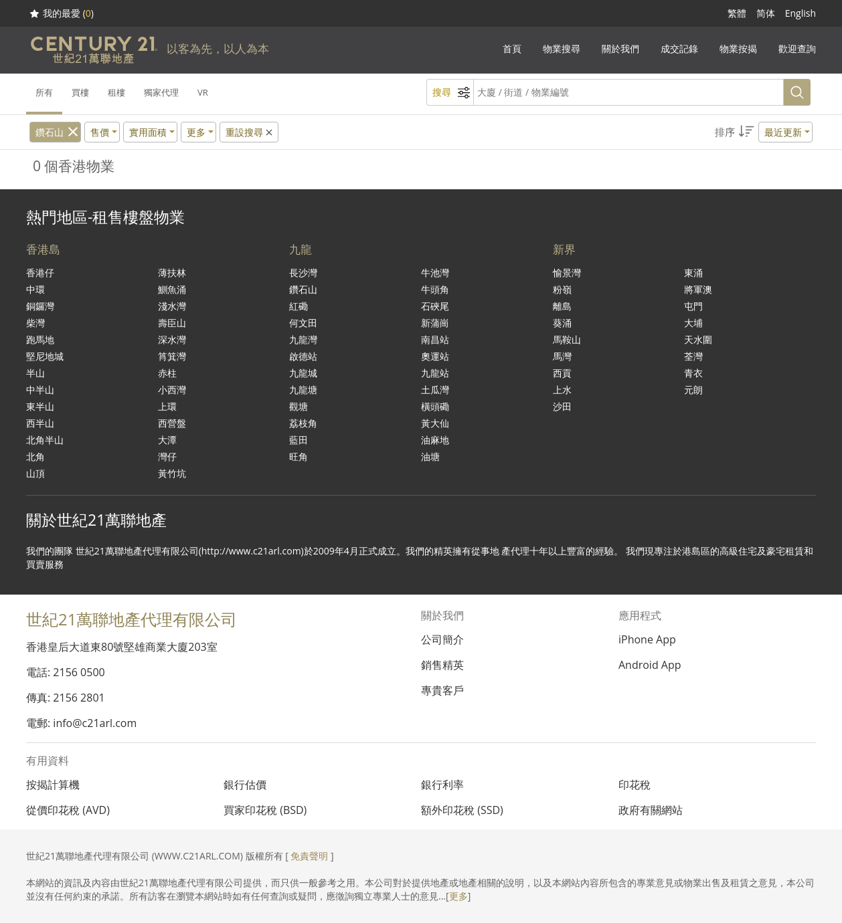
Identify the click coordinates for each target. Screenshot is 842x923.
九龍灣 (303, 339)
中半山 (40, 389)
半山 (35, 373)
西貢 (562, 373)
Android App (649, 664)
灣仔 (167, 456)
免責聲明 (309, 855)
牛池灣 (435, 272)
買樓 (80, 92)
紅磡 (298, 306)
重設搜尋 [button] (250, 132)
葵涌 (562, 322)
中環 (35, 289)
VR (202, 92)
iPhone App (647, 639)
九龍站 (435, 373)
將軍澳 (698, 289)
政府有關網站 (650, 810)
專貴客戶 (442, 690)
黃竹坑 (172, 473)
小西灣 (172, 389)
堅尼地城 (45, 356)
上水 (562, 389)
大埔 (693, 322)
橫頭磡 (435, 406)
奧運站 (435, 356)
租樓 (116, 92)
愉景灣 (567, 272)
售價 (99, 132)
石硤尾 (435, 306)
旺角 (298, 456)
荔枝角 (303, 423)
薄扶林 (172, 272)
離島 (562, 306)
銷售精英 (442, 664)
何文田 (303, 322)
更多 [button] (196, 132)
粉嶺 (562, 289)
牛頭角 (435, 289)
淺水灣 (172, 306)
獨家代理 (161, 92)
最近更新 (783, 132)
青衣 (693, 373)
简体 (765, 13)
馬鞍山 (567, 339)
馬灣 (562, 356)
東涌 (693, 272)
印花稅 (634, 784)
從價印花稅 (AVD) (68, 810)
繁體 (737, 13)
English (800, 13)
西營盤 (172, 423)
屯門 (693, 306)
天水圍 (698, 339)
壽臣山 (172, 322)
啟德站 (303, 356)
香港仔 (40, 272)
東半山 (40, 406)
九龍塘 (303, 389)
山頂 (35, 473)
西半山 (40, 423)
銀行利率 (442, 784)
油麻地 (435, 439)
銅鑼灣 (40, 306)
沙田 (562, 406)
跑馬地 (40, 339)
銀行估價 (245, 784)
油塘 (430, 456)
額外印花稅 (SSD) (462, 810)
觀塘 (298, 406)
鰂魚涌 (172, 289)
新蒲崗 (435, 322)
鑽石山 (49, 132)
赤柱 (167, 373)
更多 (458, 896)
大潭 (167, 439)
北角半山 (45, 439)
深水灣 (172, 339)
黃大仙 (435, 423)
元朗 (693, 389)
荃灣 (693, 356)
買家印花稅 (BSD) (265, 810)
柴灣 (35, 322)
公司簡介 (442, 639)
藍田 (298, 439)
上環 (167, 406)
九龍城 (303, 373)
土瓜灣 (435, 389)
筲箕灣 (172, 356)
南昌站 (435, 339)
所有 (44, 92)
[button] (764, 132)
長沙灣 (303, 272)
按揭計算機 (53, 784)
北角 (35, 456)
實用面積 (148, 132)
